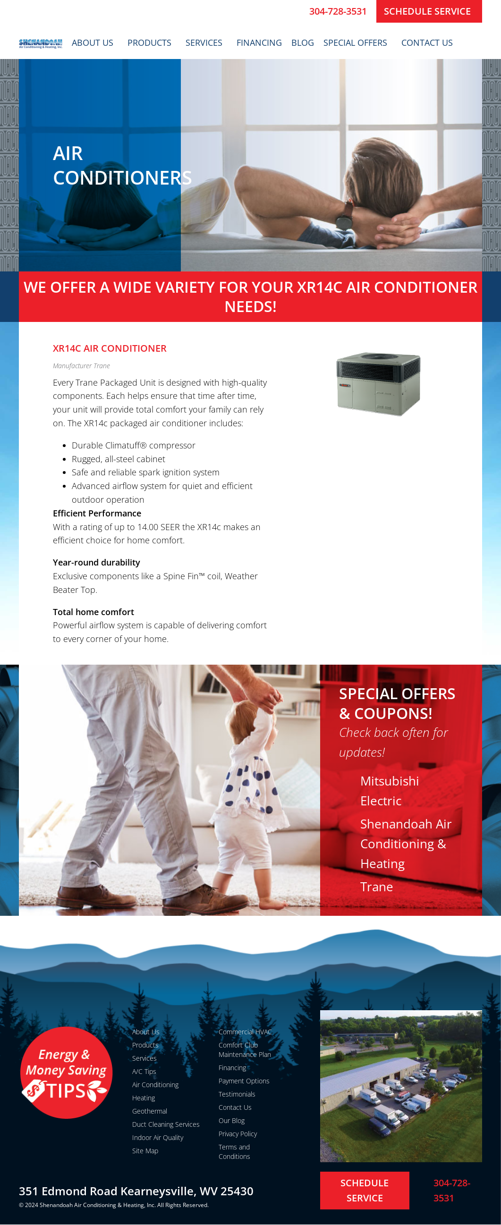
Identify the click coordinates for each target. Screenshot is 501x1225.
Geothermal (149, 1111)
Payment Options (244, 1080)
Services (206, 42)
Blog (302, 42)
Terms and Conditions (234, 1151)
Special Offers (357, 42)
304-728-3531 (338, 11)
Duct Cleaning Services (166, 1124)
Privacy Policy (238, 1133)
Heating (143, 1097)
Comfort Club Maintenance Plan (245, 1049)
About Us (95, 42)
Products (151, 42)
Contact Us (429, 42)
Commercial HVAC (245, 1031)
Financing (259, 42)
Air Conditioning (155, 1084)
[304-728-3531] (298, 11)
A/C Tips (144, 1071)
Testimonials (237, 1094)
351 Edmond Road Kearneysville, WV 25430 (136, 1191)
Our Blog (232, 1120)
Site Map (145, 1150)
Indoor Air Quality (157, 1137)
